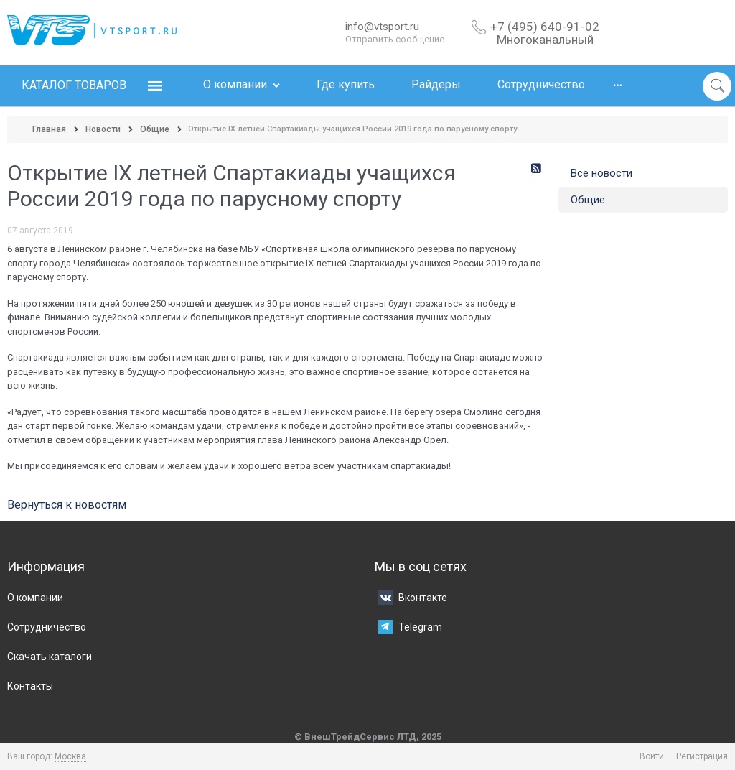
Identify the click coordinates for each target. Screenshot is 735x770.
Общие (588, 199)
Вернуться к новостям (66, 504)
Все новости (601, 173)
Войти (652, 756)
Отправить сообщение (394, 39)
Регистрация (702, 756)
